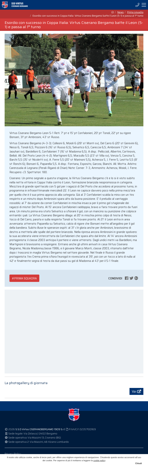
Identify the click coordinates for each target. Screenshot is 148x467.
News (120, 12)
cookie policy (99, 460)
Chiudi (138, 463)
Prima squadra (135, 12)
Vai (136, 391)
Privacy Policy (13, 454)
